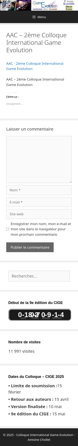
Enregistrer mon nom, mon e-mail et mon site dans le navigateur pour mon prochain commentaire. (41, 229)
